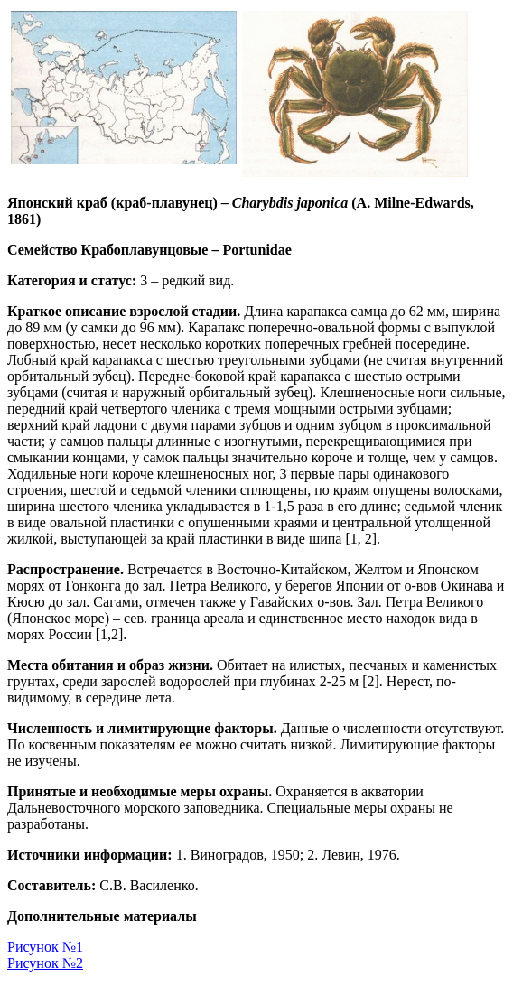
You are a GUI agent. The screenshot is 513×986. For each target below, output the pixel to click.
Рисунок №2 (45, 963)
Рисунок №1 (45, 946)
